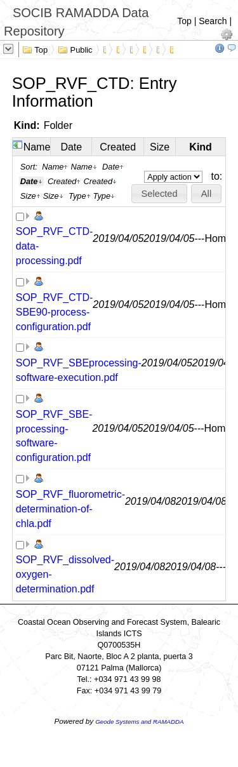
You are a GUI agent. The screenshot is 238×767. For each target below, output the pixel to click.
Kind (200, 147)
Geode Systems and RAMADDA (139, 721)
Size (159, 147)
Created (118, 147)
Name (37, 147)
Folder (58, 125)
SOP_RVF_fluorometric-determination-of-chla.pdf (70, 509)
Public (75, 49)
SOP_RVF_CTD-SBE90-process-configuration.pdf (54, 312)
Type (80, 196)
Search (213, 21)
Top (184, 21)
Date (71, 147)
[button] (159, 193)
